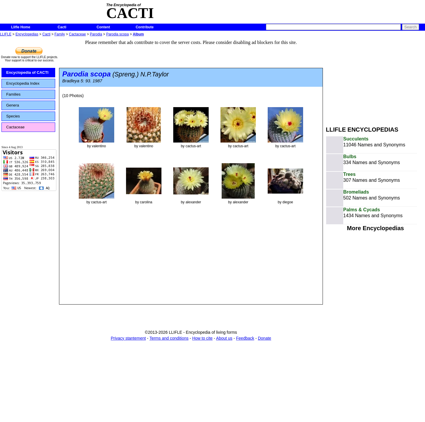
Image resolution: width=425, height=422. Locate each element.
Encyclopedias (26, 34)
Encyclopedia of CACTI (27, 72)
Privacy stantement (128, 338)
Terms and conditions (168, 338)
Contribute (145, 27)
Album (138, 34)
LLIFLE (6, 34)
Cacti (62, 27)
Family (60, 34)
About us (224, 338)
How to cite (202, 338)
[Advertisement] (375, 79)
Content (103, 27)
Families (13, 94)
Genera (12, 105)
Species (13, 116)
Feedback (245, 338)
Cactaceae (77, 34)
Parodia (96, 34)
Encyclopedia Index (23, 83)
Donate (264, 338)
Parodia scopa (117, 34)
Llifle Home (20, 27)
